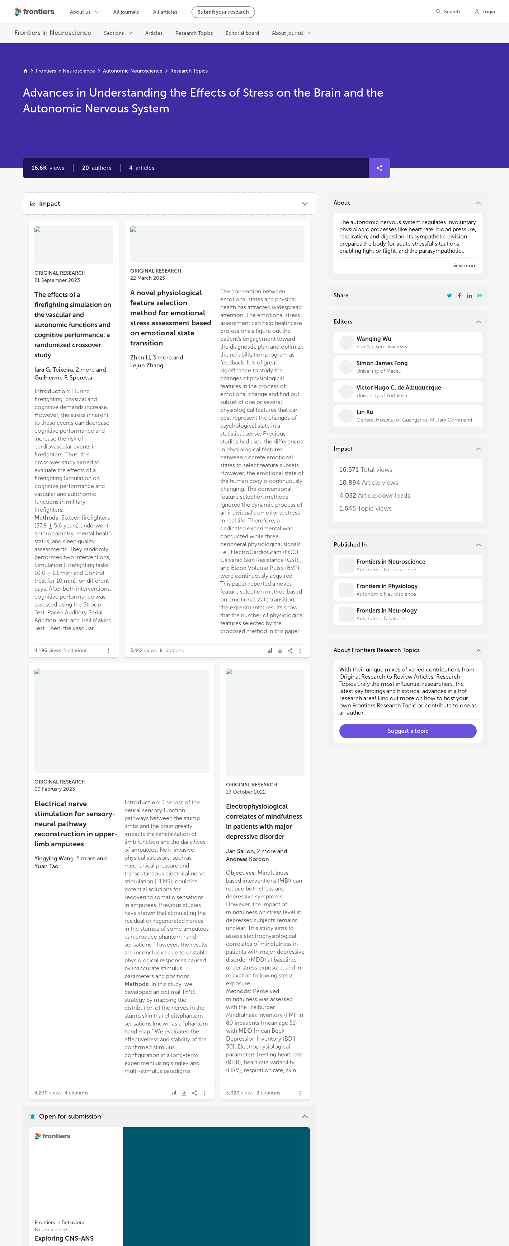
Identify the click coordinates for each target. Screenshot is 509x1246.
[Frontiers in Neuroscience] (408, 565)
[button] (96, 168)
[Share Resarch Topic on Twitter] (449, 295)
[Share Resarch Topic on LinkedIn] (469, 295)
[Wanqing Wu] (408, 342)
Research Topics (189, 71)
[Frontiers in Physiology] (408, 590)
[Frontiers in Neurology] (408, 614)
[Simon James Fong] (408, 367)
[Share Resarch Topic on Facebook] (459, 295)
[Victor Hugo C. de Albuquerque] (408, 391)
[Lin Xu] (408, 416)
